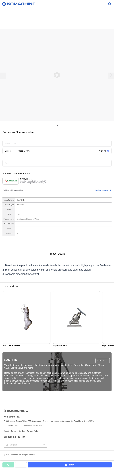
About (6, 431)
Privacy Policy (33, 431)
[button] (70, 464)
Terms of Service (18, 431)
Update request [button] (101, 190)
